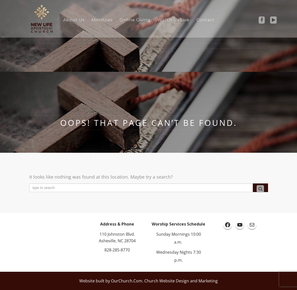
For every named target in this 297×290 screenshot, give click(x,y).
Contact (205, 20)
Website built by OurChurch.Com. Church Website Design (134, 281)
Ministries (102, 20)
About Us (73, 20)
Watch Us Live (173, 20)
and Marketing (203, 281)
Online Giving (135, 20)
